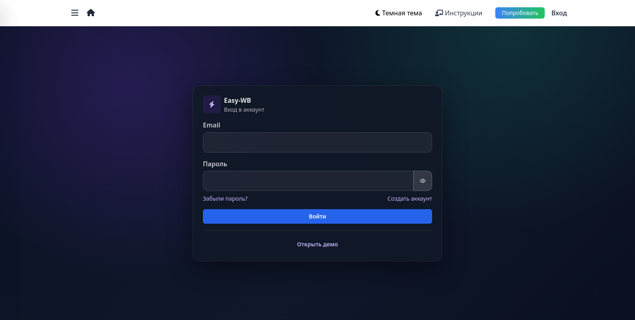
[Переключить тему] (398, 13)
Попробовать (520, 13)
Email (211, 125)
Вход (559, 12)
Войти (317, 216)
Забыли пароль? (225, 198)
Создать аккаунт (410, 198)
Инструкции (458, 12)
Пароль (215, 163)
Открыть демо (317, 244)
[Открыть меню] (75, 13)
